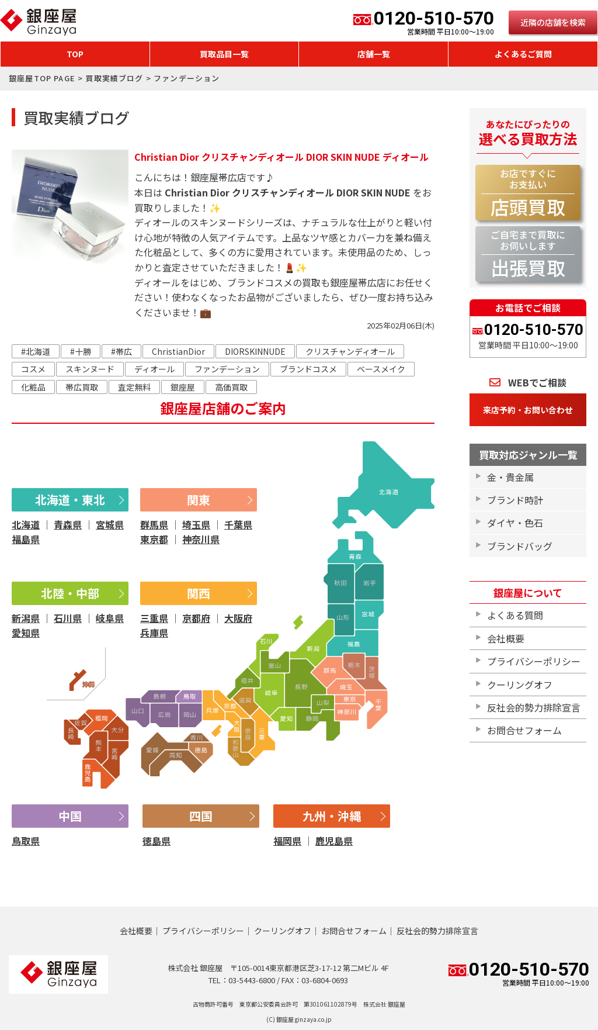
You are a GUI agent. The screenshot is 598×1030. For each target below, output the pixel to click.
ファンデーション (227, 369)
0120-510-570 (423, 22)
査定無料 (134, 387)
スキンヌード (89, 369)
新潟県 (26, 618)
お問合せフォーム (524, 730)
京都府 (196, 618)
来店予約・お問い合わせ (528, 410)
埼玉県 (196, 524)
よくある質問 (515, 615)
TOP (75, 54)
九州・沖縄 (332, 815)
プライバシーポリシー (533, 661)
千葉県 (238, 524)
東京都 (154, 539)
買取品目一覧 (224, 54)
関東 (198, 499)
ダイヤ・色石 (515, 523)
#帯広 (121, 351)
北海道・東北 (70, 499)
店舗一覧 (373, 54)
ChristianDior (178, 351)
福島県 (26, 539)
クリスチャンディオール (350, 351)
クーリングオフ (519, 685)
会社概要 (505, 638)
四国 (201, 815)
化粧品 (33, 387)
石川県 (68, 618)
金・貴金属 (510, 477)
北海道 (26, 524)
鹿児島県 (334, 841)
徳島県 (156, 841)
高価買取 (231, 387)
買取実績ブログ (114, 78)
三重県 (154, 618)
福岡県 (287, 841)
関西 (198, 593)
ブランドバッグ (519, 546)
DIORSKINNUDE (255, 351)
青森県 (68, 524)
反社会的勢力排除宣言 (533, 707)
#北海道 (35, 351)
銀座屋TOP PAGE (42, 78)
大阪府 (238, 618)
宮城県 (110, 524)
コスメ (33, 369)
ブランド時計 (515, 500)
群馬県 (154, 524)
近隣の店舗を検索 (553, 22)
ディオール (154, 369)
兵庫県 (154, 632)
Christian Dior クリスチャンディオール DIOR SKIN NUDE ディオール (281, 157)
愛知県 (26, 632)
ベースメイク (381, 369)
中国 (70, 815)
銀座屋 (183, 387)
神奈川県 (201, 539)
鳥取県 (26, 841)
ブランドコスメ (308, 369)
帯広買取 (81, 387)
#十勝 (80, 351)
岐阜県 (110, 618)
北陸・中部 (70, 593)
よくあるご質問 (523, 54)
